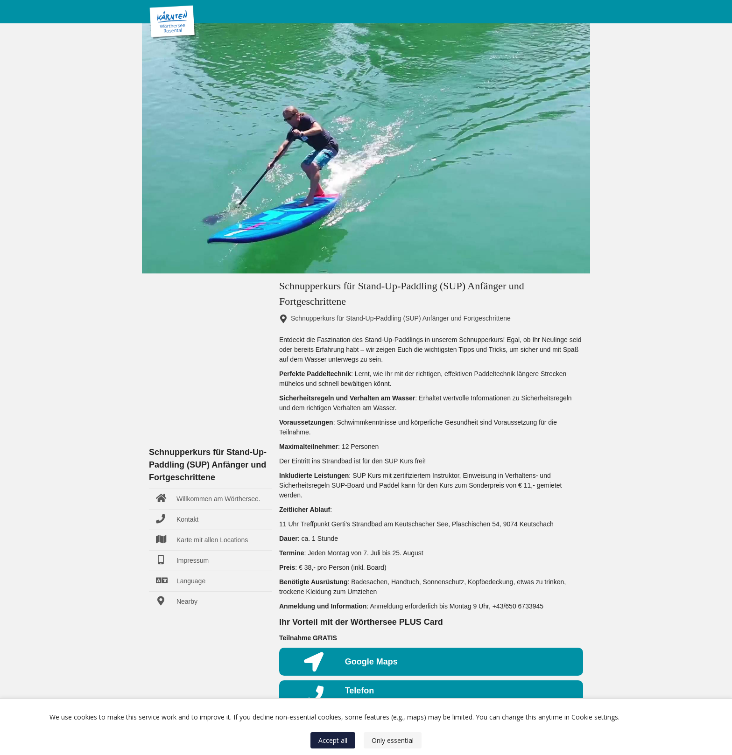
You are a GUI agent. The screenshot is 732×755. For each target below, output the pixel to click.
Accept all (332, 740)
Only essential (393, 740)
